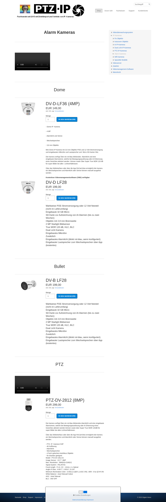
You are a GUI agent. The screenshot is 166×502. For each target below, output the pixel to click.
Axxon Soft (109, 11)
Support (131, 11)
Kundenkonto (143, 11)
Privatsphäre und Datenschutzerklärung (62, 497)
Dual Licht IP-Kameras (121, 48)
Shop (99, 11)
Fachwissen (120, 11)
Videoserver (116, 63)
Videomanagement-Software (122, 69)
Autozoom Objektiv (120, 42)
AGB (45, 497)
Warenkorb (116, 72)
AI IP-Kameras (118, 45)
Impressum (38, 497)
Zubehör (115, 66)
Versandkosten (59, 111)
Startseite (18, 497)
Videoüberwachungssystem (122, 32)
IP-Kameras (116, 35)
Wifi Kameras (118, 57)
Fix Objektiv (117, 38)
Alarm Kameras (119, 54)
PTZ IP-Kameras (119, 51)
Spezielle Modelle (119, 60)
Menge (50, 118)
